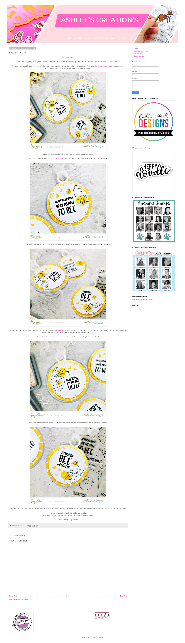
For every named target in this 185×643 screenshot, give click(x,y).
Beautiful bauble (112, 61)
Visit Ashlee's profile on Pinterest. (143, 300)
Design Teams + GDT (141, 51)
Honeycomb (102, 66)
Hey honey (60, 158)
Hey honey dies (92, 337)
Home (68, 596)
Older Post (123, 596)
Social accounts (139, 56)
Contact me (138, 54)
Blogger (101, 637)
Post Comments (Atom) (24, 599)
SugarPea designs (41, 61)
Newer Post (13, 596)
